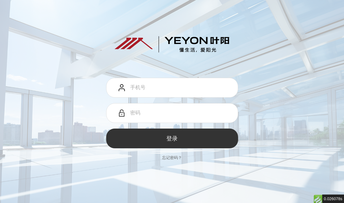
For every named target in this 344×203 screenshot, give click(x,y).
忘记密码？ (172, 157)
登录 (172, 138)
